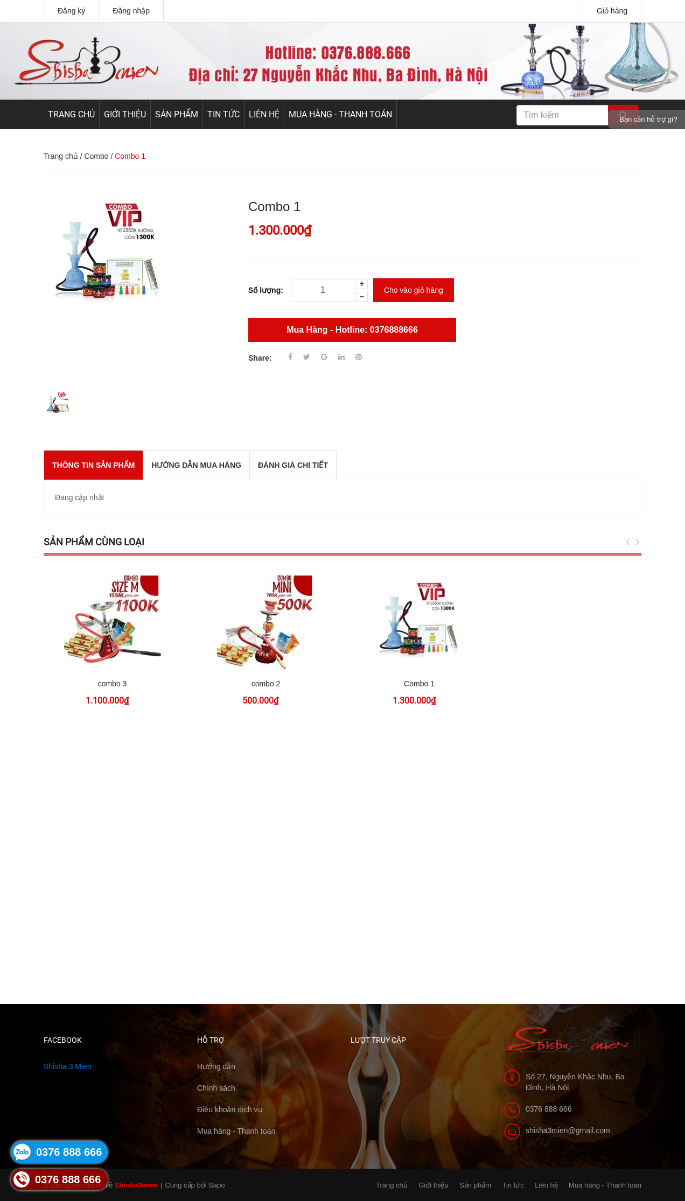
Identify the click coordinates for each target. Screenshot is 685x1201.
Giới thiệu (125, 114)
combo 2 (266, 683)
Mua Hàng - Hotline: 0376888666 (352, 329)
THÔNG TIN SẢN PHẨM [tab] (93, 465)
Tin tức (223, 114)
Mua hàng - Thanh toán (340, 114)
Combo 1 (419, 683)
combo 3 (112, 683)
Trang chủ (71, 114)
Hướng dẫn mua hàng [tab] (196, 465)
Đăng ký (71, 10)
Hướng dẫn (216, 1066)
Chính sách (216, 1088)
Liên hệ (264, 114)
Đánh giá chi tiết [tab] (293, 465)
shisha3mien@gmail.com (568, 1130)
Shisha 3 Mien (68, 1066)
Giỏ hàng (612, 10)
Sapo (216, 1185)
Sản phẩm (176, 114)
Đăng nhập (131, 10)
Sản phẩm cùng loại (94, 541)
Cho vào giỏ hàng (413, 290)
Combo (96, 156)
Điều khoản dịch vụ (230, 1109)
